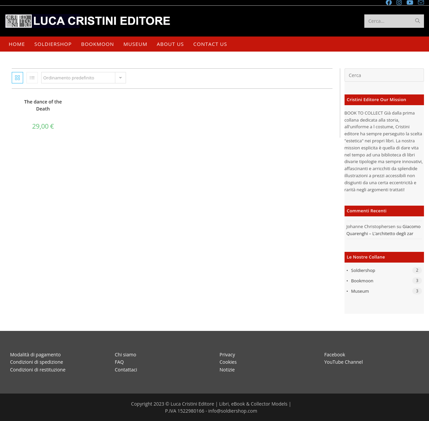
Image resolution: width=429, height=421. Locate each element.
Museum (360, 291)
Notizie (227, 369)
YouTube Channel (343, 362)
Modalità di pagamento (35, 354)
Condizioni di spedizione (36, 362)
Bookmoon (362, 281)
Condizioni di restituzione (37, 369)
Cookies (228, 362)
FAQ (119, 362)
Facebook (334, 354)
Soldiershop (363, 270)
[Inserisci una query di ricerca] (384, 75)
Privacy (227, 354)
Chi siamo (125, 354)
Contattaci (126, 369)
